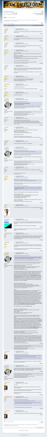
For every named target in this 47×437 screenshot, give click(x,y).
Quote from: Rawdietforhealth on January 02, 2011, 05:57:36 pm (22, 255)
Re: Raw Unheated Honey (20, 28)
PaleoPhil (7, 98)
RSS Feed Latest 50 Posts (39, 14)
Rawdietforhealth (8, 233)
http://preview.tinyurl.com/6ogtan (24, 113)
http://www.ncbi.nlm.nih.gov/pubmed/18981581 (21, 287)
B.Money (6, 28)
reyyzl (10, 425)
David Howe (7, 351)
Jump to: (36, 427)
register (13, 11)
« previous (40, 22)
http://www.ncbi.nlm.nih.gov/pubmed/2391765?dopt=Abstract (23, 333)
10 (10, 421)
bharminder (7, 84)
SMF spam (20, 430)
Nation (6, 204)
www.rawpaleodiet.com (40, 13)
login (11, 11)
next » (43, 22)
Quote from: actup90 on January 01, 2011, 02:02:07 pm (21, 101)
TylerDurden (7, 219)
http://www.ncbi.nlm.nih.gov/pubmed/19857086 (21, 269)
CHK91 (6, 167)
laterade (6, 50)
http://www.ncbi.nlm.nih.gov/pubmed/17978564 (21, 313)
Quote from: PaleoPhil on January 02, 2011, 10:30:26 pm (21, 399)
